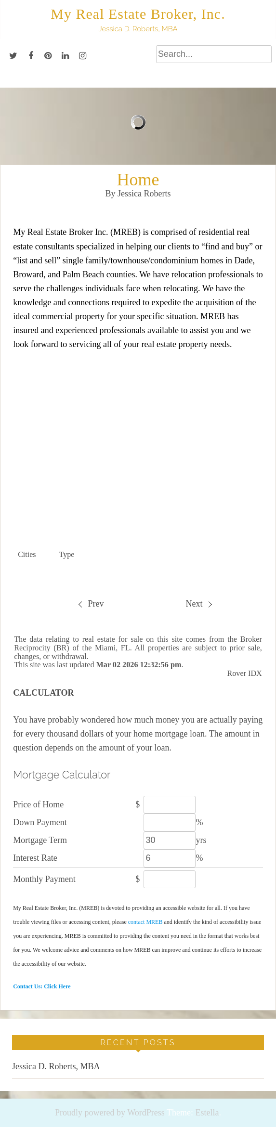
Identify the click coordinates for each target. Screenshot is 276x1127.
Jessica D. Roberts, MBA (56, 1066)
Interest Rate (35, 858)
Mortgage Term (40, 840)
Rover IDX (244, 673)
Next (198, 604)
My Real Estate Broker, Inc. (138, 14)
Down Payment (40, 822)
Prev (91, 604)
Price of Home (38, 804)
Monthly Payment (44, 879)
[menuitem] (91, 604)
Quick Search (228, 527)
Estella (207, 1112)
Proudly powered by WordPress (110, 1112)
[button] (33, 554)
